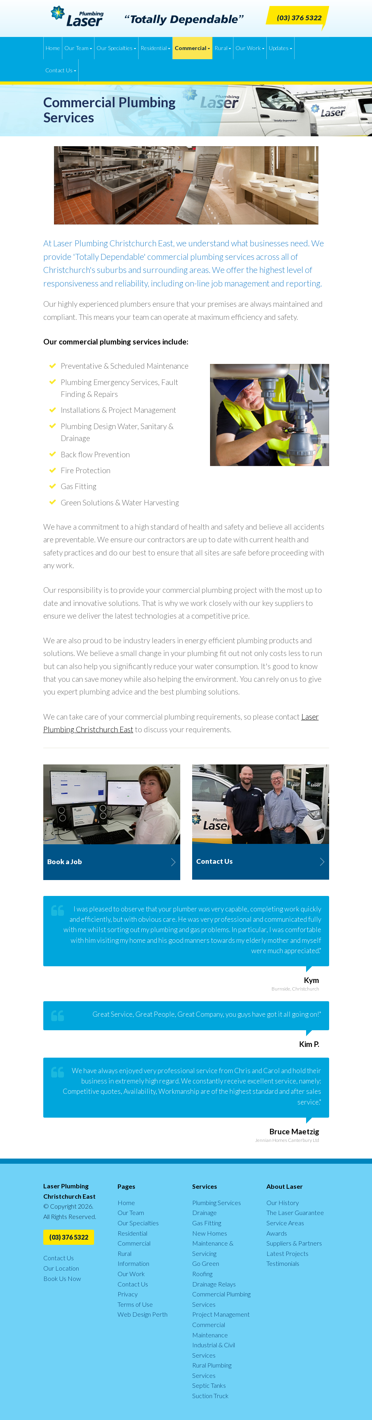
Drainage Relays (214, 1284)
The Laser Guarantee (295, 1212)
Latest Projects (287, 1253)
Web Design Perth (143, 1314)
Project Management (221, 1314)
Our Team (78, 47)
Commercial (192, 47)
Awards (276, 1233)
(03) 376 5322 (68, 1237)
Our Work (249, 47)
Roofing (202, 1273)
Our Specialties (116, 47)
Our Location (61, 1268)
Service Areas (285, 1223)
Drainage (204, 1212)
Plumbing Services (216, 1202)
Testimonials (282, 1263)
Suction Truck (210, 1395)
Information (133, 1263)
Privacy (128, 1294)
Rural (222, 47)
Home (53, 47)
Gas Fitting (206, 1223)
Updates (280, 47)
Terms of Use (135, 1304)
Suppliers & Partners (294, 1243)
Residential (155, 47)
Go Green (205, 1263)
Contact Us (60, 70)
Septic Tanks (209, 1385)
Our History (282, 1202)
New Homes (209, 1233)
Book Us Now (62, 1278)
